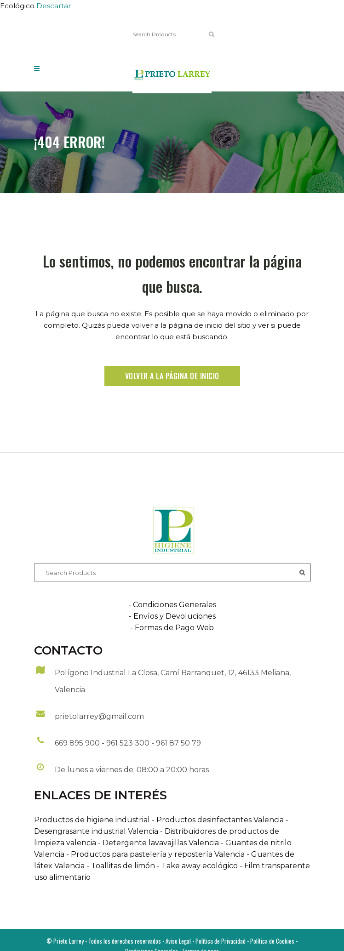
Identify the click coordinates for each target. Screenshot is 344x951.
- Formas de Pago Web (172, 627)
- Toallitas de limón (120, 865)
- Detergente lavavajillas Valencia (157, 842)
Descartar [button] (53, 5)
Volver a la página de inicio (172, 376)
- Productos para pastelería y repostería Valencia (154, 854)
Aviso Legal (178, 940)
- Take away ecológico (196, 865)
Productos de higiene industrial (92, 819)
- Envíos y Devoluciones (172, 616)
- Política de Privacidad (218, 940)
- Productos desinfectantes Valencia (217, 819)
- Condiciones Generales (172, 604)
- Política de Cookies (270, 940)
